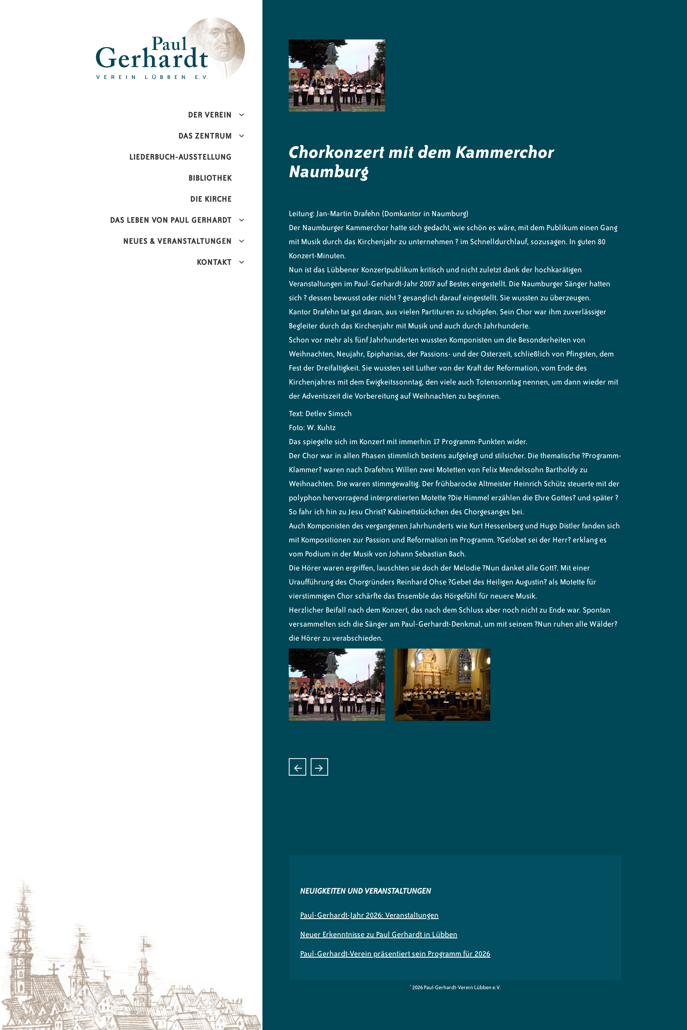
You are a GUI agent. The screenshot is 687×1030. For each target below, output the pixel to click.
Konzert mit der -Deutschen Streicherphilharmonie (319, 767)
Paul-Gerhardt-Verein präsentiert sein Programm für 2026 (395, 954)
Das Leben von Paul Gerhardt (171, 220)
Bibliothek (210, 178)
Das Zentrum (205, 136)
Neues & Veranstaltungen (177, 241)
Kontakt (214, 262)
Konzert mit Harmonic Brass (297, 767)
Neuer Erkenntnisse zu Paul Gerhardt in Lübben (378, 934)
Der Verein (210, 115)
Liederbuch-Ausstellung (180, 157)
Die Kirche (211, 199)
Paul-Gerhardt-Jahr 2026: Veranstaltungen (369, 915)
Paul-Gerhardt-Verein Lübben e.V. (189, 24)
